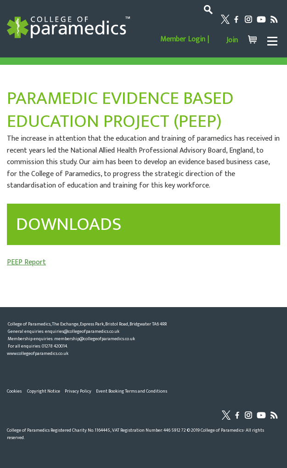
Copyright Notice (43, 391)
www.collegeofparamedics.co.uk (37, 353)
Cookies (14, 391)
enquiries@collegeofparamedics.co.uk (82, 331)
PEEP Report (26, 262)
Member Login (182, 39)
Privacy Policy (78, 391)
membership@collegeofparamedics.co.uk (94, 338)
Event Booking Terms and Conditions (131, 391)
